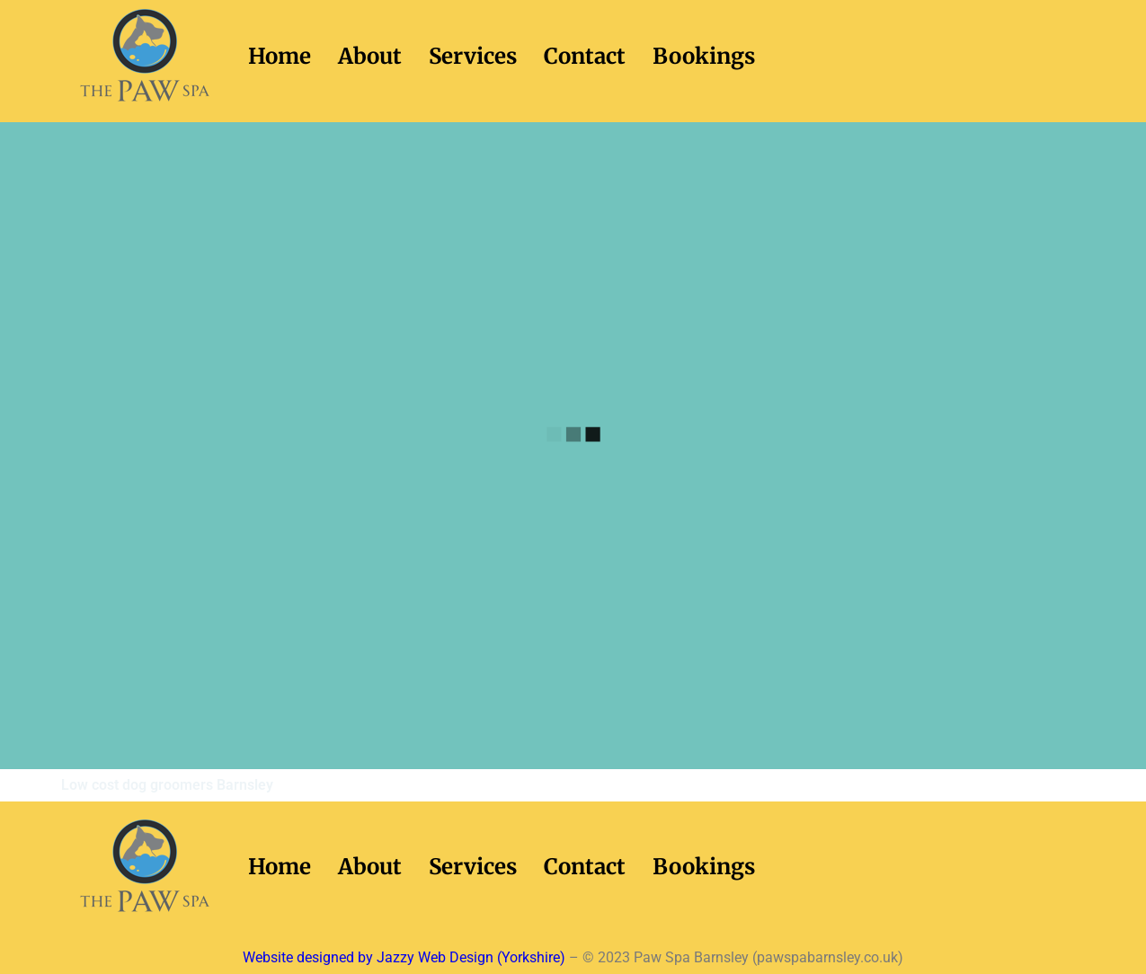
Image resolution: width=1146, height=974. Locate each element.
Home (279, 56)
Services (473, 56)
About (370, 56)
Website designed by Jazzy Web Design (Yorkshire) (404, 957)
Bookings (704, 56)
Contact (585, 56)
